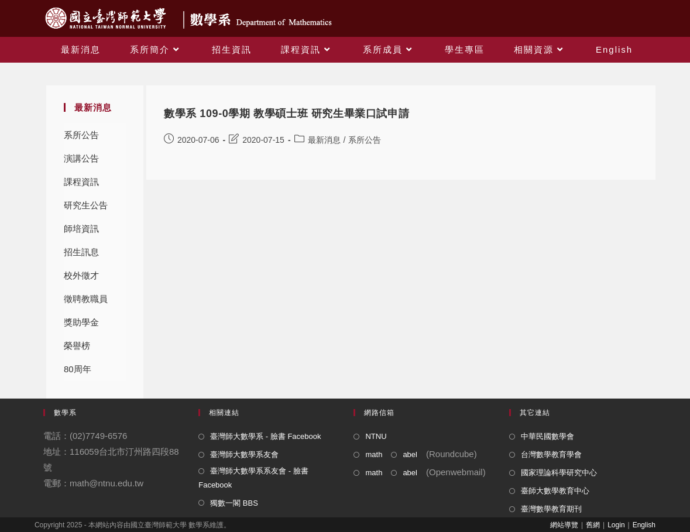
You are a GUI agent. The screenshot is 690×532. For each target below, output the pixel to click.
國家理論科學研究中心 (559, 472)
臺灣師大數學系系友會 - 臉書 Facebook (253, 477)
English (644, 525)
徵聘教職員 (86, 299)
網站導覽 (564, 525)
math (373, 454)
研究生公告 (86, 205)
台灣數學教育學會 (551, 454)
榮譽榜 (77, 346)
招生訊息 (81, 252)
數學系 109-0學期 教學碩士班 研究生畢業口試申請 (286, 113)
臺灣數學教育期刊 (551, 508)
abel (410, 454)
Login (615, 525)
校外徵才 (81, 275)
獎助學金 (81, 322)
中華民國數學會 (547, 436)
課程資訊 (81, 182)
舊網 (593, 525)
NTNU (375, 436)
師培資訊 (81, 229)
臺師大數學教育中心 (555, 490)
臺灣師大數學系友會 (244, 454)
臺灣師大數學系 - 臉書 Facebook (265, 436)
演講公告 (81, 158)
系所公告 (81, 135)
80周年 (77, 369)
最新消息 (324, 140)
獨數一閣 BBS (234, 503)
